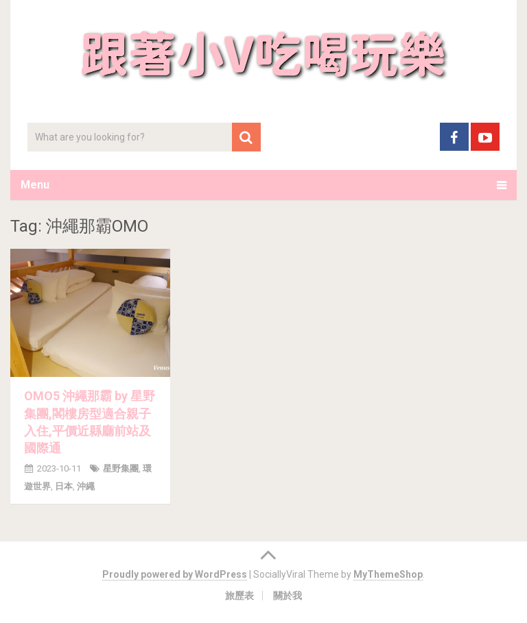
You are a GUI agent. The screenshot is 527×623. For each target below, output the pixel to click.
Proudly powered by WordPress (174, 574)
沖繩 (86, 486)
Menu (35, 184)
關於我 (287, 595)
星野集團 (121, 468)
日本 (64, 486)
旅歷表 (239, 595)
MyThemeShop (388, 574)
